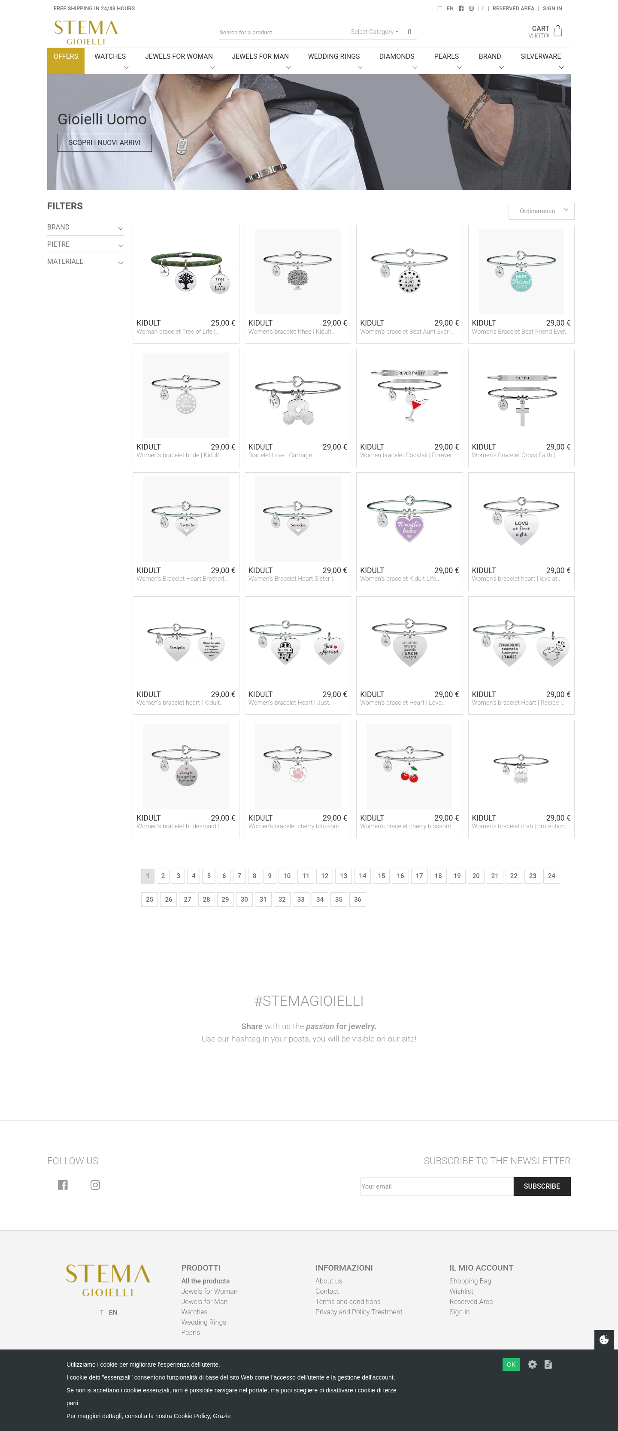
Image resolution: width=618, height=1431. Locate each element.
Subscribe (542, 1186)
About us (328, 1281)
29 (225, 899)
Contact (327, 1291)
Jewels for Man (205, 1302)
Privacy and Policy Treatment (359, 1312)
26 (168, 899)
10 (287, 876)
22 (514, 876)
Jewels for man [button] (260, 56)
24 (551, 876)
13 (343, 876)
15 (381, 876)
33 (301, 899)
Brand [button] (490, 56)
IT (439, 8)
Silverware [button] (541, 56)
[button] (542, 211)
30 (244, 899)
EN (449, 8)
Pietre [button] (58, 244)
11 (305, 876)
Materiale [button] (65, 261)
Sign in (552, 8)
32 (282, 899)
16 (400, 876)
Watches (195, 1312)
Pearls (191, 1332)
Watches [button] (110, 56)
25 (149, 899)
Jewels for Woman (210, 1291)
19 (457, 876)
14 (362, 876)
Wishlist (461, 1291)
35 (338, 899)
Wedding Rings (204, 1322)
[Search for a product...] (283, 32)
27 (187, 899)
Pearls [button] (446, 56)
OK (511, 1364)
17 (419, 876)
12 (324, 876)
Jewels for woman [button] (179, 56)
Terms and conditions (348, 1302)
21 (495, 876)
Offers (66, 56)
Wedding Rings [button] (334, 56)
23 (532, 876)
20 (476, 876)
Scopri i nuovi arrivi (105, 143)
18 (438, 876)
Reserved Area (513, 8)
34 (320, 899)
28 (206, 899)
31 (263, 899)
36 (357, 899)
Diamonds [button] (397, 56)
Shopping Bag (470, 1281)
